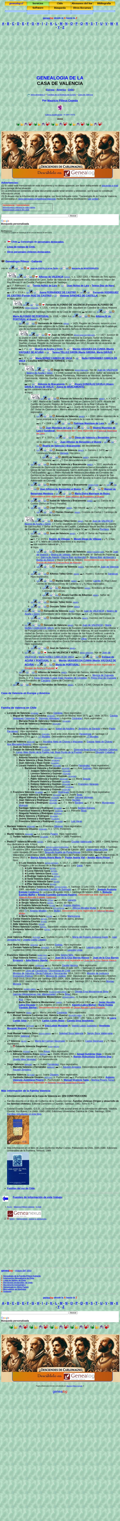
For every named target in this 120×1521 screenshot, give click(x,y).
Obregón (99, 752)
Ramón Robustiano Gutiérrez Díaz (93, 1056)
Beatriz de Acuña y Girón (49, 349)
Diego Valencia (15, 1064)
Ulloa (83, 638)
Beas (79, 794)
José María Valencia (18, 944)
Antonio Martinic (71, 905)
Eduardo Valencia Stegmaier (31, 1046)
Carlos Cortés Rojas (53, 1020)
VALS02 (23, 1041)
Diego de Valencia (64, 370)
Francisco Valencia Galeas (22, 955)
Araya (47, 1051)
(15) (61, 268)
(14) (16, 268)
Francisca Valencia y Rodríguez (36, 821)
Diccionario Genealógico (14, 1285)
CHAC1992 (43, 729)
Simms (64, 955)
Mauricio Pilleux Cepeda (62, 100)
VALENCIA (71, 83)
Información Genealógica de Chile (18, 1278)
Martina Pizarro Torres (102, 1080)
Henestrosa (85, 734)
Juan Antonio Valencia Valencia (30, 991)
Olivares (58, 826)
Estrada (91, 808)
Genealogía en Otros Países (16, 1287)
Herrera (74, 965)
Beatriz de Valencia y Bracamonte (61, 446)
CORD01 (64, 887)
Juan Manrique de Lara (58, 428)
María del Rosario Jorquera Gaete (90, 937)
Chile (71, 89)
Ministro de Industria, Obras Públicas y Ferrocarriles (40, 973)
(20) (30, 349)
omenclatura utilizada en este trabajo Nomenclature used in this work (19, 208)
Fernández (84, 765)
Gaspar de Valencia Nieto (27, 749)
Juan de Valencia (59, 533)
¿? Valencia (13, 1041)
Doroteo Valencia (16, 1074)
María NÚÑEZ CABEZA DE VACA (54, 358)
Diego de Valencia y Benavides (92, 437)
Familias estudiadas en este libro (24, 1114)
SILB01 (40, 955)
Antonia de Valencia (67, 416)
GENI (102, 552)
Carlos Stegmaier (94, 1041)
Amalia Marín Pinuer (98, 857)
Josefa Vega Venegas (24, 1059)
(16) (88, 292)
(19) (68, 349)
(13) (108, 485)
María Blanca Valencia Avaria (37, 886)
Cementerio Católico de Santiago (53, 889)
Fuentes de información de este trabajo (37, 1197)
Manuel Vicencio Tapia (76, 1080)
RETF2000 (54, 863)
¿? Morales (44, 736)
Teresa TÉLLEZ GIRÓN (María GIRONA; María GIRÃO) (82, 352)
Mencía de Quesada (103, 675)
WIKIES (67, 277)
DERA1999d (64, 847)
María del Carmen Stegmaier (50, 1041)
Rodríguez (63, 792)
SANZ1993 (34, 308)
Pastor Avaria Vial (75, 857)
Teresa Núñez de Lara (45, 285)
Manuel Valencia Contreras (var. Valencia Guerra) (40, 1015)
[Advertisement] (60, 52)
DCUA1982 (34, 713)
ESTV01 (40, 842)
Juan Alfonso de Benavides (80, 442)
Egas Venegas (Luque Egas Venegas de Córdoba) (60, 678)
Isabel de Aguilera (65, 728)
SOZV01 (42, 1033)
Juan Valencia (15, 989)
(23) (70, 384)
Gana (79, 865)
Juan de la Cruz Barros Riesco (72, 957)
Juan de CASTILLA (44, 268)
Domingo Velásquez (49, 718)
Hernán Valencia (16, 1025)
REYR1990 (30, 1026)
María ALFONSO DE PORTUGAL (31, 316)
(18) (28, 286)
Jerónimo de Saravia (89, 728)
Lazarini (72, 900)
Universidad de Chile (97, 849)
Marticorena (74, 916)
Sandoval (113, 574)
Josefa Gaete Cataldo (34, 939)
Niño (70, 955)
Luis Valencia (14, 1051)
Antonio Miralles (38, 911)
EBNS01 (48, 1033)
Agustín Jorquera (72, 1067)
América (61, 89)
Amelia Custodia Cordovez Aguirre (57, 894)
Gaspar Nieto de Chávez (99, 741)
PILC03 (61, 908)
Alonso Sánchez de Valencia (23, 728)
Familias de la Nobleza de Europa (61, 95)
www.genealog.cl (38, 95)
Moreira (17, 984)
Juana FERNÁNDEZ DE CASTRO (57, 292)
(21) (77, 358)
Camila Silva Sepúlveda (80, 1020)
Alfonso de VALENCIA (51, 276)
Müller (57, 911)
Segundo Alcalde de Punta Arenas (62, 852)
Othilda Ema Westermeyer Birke (91, 991)
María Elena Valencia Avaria (36, 908)
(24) (33, 384)
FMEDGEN (91, 335)
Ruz (21, 999)
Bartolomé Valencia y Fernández (43, 768)
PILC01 (51, 992)
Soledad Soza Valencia (71, 1033)
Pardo (112, 728)
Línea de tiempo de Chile (21, 247)
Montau (110, 981)
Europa (50, 89)
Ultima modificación (54, 115)
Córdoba (57, 713)
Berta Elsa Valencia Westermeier (37, 1002)
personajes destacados (51, 242)
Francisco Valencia (23, 792)
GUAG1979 (56, 847)
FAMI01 (28, 1013)
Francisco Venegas (88, 784)
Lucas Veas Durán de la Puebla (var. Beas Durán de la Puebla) (49, 752)
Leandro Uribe (93, 947)
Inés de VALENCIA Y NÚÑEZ (63, 652)
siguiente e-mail (110, 185)
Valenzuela (86, 841)
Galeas (58, 944)
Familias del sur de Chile (21, 1188)
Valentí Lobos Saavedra (84, 1025)
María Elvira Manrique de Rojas (92, 493)
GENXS (12, 1219)
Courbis (75, 841)
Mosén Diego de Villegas (87, 539)
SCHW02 (27, 989)
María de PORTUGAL (67, 664)
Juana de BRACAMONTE (70, 387)
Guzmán (86, 768)
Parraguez (12, 731)
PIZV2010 (26, 1051)
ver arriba (93, 199)
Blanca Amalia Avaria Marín (46, 857)
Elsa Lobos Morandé (56, 1025)
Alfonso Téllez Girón (65, 521)
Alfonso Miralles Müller (84, 908)
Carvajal (79, 797)
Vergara (64, 453)
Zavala (65, 965)
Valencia (24, 1036)
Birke (67, 994)
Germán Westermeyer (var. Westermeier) (34, 994)
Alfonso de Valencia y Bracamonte (79, 398)
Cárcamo (46, 680)
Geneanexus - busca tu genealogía (31, 1219)
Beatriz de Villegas (59, 539)
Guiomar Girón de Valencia (71, 551)
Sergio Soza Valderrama (100, 1033)
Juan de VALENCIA (62, 335)
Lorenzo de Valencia (18, 713)
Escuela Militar (51, 849)
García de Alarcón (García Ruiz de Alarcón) (63, 557)
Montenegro (108, 802)
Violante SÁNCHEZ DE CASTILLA (78, 295)
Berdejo (76, 800)
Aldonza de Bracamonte (51, 384)
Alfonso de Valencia (49, 672)
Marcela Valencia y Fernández (29, 1067)
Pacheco (104, 529)
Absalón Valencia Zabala (26, 968)
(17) (62, 286)
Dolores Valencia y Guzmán (46, 784)
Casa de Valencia (85, 95)
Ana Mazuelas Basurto (19, 744)
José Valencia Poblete (19, 937)
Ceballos (109, 752)
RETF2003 (36, 937)
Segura (86, 779)
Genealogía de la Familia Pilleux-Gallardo (22, 1276)
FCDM (96, 485)
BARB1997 (28, 1064)
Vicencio (23, 805)
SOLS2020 (96, 552)
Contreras (77, 718)
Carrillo (97, 581)
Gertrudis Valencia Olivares (28, 1077)
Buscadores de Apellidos (14, 1289)
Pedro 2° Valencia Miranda (21, 841)
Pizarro (54, 834)
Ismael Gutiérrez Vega (89, 1054)
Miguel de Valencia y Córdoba (29, 715)
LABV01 (33, 989)
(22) (31, 358)
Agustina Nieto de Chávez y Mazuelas (63, 741)
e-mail (50, 1046)
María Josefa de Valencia (27, 734)
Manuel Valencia (16, 1012)
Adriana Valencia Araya (26, 1054)
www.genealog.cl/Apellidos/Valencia (37, 199)
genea (48, 18)
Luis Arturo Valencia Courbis (29, 847)
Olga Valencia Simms (25, 957)
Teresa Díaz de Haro (103, 285)
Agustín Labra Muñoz (84, 1005)
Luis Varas (76, 821)
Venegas (88, 797)
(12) (57, 494)
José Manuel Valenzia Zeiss (22, 1033)
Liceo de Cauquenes (36, 970)
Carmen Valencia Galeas (26, 947)
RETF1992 (30, 1075)
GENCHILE (34, 945)
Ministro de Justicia (56, 976)
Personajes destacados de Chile (17, 1282)
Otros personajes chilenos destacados (28, 252)
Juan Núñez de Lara (78, 285)
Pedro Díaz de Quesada (103, 678)
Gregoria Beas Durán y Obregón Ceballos (96, 749)
